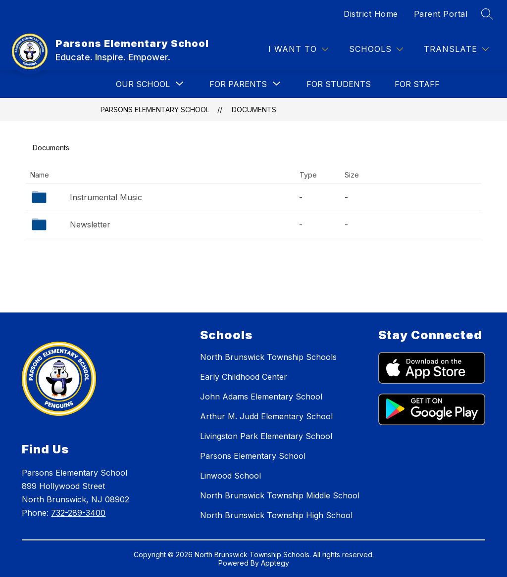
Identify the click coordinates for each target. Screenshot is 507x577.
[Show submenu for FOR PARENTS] (238, 84)
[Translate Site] (456, 49)
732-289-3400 (78, 513)
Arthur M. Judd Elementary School (266, 416)
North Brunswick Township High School (276, 515)
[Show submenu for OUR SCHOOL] (143, 84)
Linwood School (230, 476)
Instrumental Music (106, 197)
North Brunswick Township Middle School (279, 495)
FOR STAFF (417, 84)
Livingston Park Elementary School (266, 436)
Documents (254, 109)
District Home (371, 14)
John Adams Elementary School (261, 396)
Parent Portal (441, 14)
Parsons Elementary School (155, 109)
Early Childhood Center (243, 377)
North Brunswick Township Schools (268, 357)
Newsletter (90, 224)
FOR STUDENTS (338, 84)
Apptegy (275, 563)
